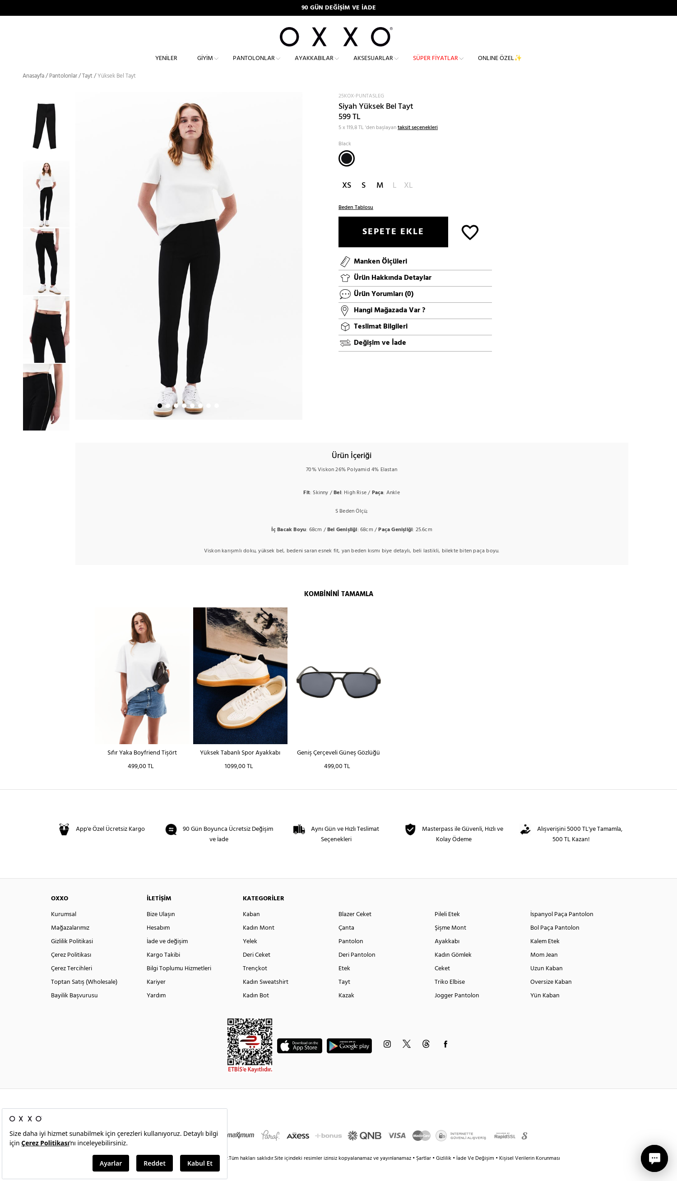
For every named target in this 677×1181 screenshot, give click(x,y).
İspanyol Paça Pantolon (562, 931)
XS (346, 201)
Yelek (250, 958)
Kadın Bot (256, 1012)
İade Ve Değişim (475, 1174)
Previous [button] (15, 277)
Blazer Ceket (354, 931)
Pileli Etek (447, 931)
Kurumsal (63, 931)
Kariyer (156, 998)
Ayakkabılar (314, 65)
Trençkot (255, 985)
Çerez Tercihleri (71, 985)
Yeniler (166, 65)
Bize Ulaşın (161, 931)
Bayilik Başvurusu (74, 1012)
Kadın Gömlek (453, 971)
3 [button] (176, 422)
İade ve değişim (167, 958)
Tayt (344, 998)
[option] (49, 210)
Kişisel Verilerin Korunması (529, 1174)
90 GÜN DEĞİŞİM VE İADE (338, 8)
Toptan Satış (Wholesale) (84, 998)
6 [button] (200, 422)
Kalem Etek (545, 958)
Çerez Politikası (71, 971)
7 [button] (208, 422)
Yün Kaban (545, 1012)
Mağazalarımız (70, 944)
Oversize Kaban (551, 998)
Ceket (442, 985)
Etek (344, 985)
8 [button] (216, 422)
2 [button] (168, 422)
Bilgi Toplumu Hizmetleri (179, 985)
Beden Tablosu (355, 223)
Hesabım (158, 944)
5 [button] (192, 422)
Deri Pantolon (357, 971)
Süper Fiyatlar (435, 65)
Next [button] (79, 272)
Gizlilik (444, 1174)
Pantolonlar (254, 65)
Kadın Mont (258, 944)
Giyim (205, 65)
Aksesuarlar (373, 65)
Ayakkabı (447, 958)
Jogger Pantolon (457, 1012)
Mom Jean (544, 971)
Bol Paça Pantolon (555, 944)
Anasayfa (33, 92)
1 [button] (160, 422)
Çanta (346, 944)
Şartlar (424, 1174)
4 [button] (184, 422)
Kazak (346, 1012)
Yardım (156, 1012)
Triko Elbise (450, 998)
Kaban (251, 931)
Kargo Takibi (163, 971)
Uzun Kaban (546, 985)
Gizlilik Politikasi (72, 958)
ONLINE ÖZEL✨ (500, 65)
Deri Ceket (256, 971)
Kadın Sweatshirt (265, 998)
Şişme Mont (450, 944)
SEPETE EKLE (393, 248)
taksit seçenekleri (418, 143)
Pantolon (350, 958)
